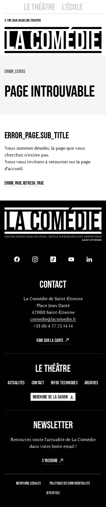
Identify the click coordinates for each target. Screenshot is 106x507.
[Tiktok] (53, 259)
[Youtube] (71, 259)
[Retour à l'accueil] (53, 224)
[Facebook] (17, 259)
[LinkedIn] (89, 259)
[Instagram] (35, 259)
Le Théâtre (39, 7)
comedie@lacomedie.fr (53, 319)
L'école (72, 7)
